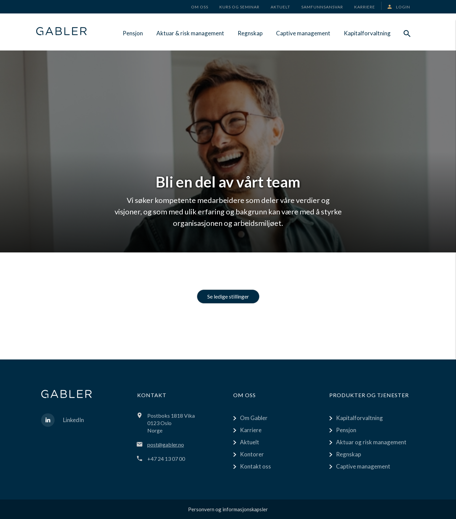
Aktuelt (249, 442)
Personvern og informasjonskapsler (228, 509)
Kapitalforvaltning (367, 33)
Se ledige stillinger (228, 296)
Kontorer (252, 454)
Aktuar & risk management (190, 33)
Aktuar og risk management (371, 442)
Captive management (303, 33)
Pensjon (133, 33)
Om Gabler (254, 417)
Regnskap (250, 33)
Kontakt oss (255, 466)
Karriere (251, 430)
